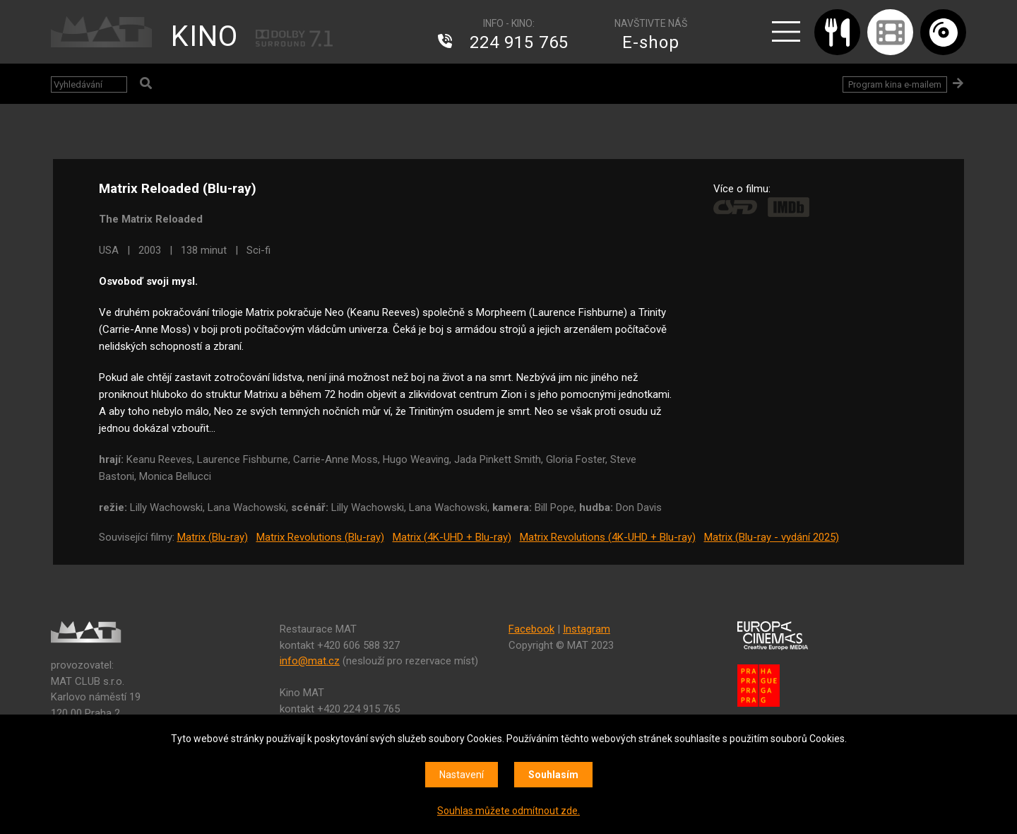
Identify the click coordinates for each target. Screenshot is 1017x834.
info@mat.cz (310, 660)
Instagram (586, 629)
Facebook (531, 629)
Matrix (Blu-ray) (212, 537)
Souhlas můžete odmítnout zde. (508, 810)
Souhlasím (553, 774)
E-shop (650, 42)
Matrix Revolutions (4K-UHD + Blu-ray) (608, 537)
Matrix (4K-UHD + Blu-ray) (452, 537)
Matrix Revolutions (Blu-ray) (320, 537)
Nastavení (461, 774)
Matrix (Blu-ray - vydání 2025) (771, 537)
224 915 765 (519, 42)
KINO (204, 36)
